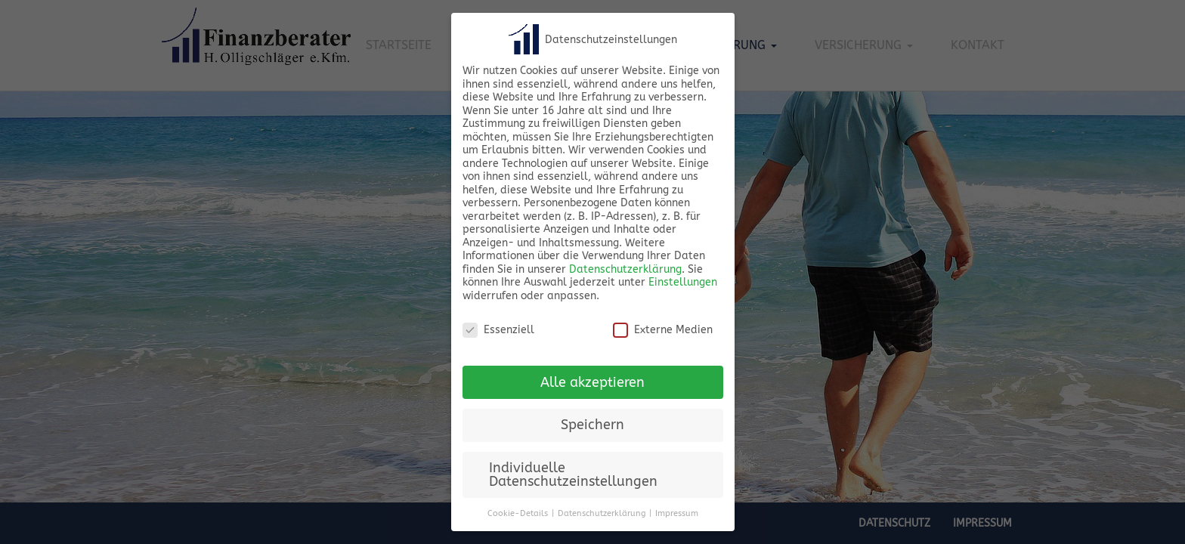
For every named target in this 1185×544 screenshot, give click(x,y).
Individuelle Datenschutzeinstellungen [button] (573, 475)
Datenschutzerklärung (625, 269)
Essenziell (498, 330)
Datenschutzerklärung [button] (601, 513)
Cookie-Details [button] (517, 513)
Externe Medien (663, 330)
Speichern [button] (592, 425)
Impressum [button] (676, 513)
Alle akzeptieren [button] (592, 383)
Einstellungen (682, 282)
